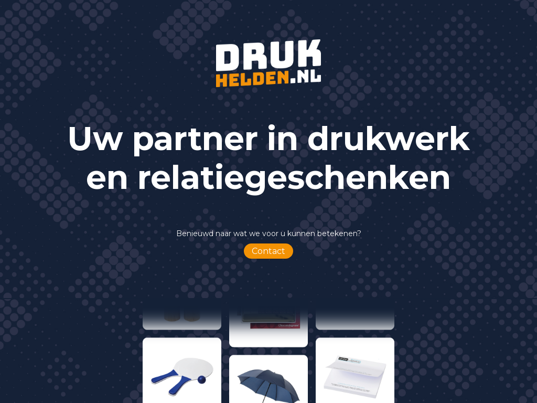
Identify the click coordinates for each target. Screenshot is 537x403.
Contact (268, 251)
